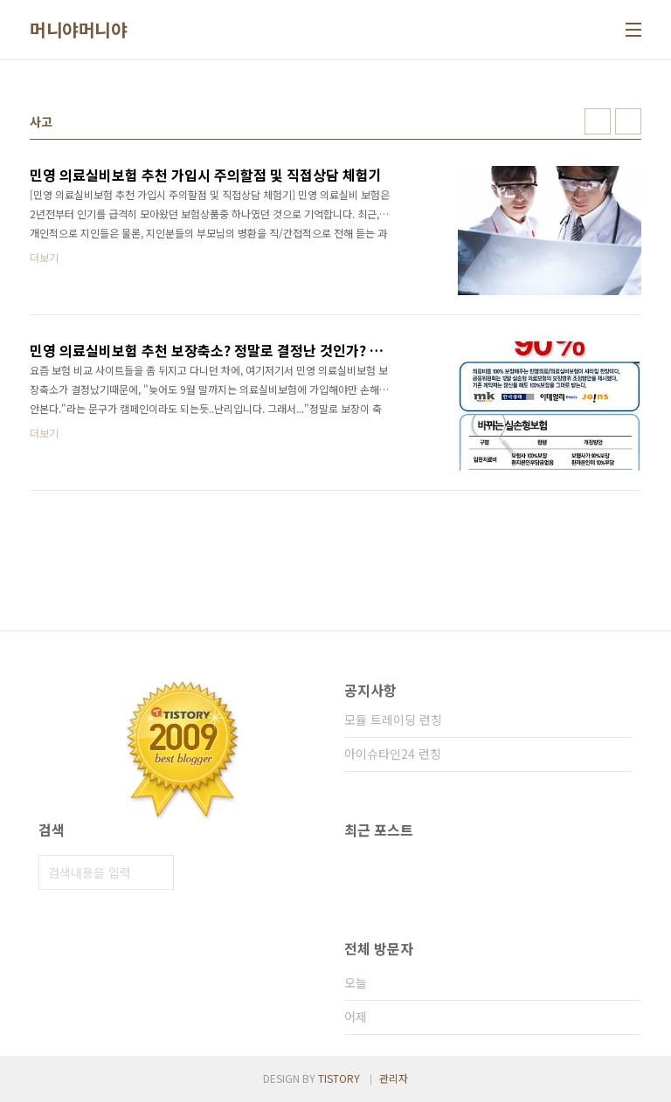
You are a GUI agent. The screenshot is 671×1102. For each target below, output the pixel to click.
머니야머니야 (78, 29)
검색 (156, 872)
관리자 (393, 1078)
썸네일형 (598, 121)
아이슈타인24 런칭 (392, 753)
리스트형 (628, 121)
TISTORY (339, 1078)
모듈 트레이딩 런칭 (393, 719)
